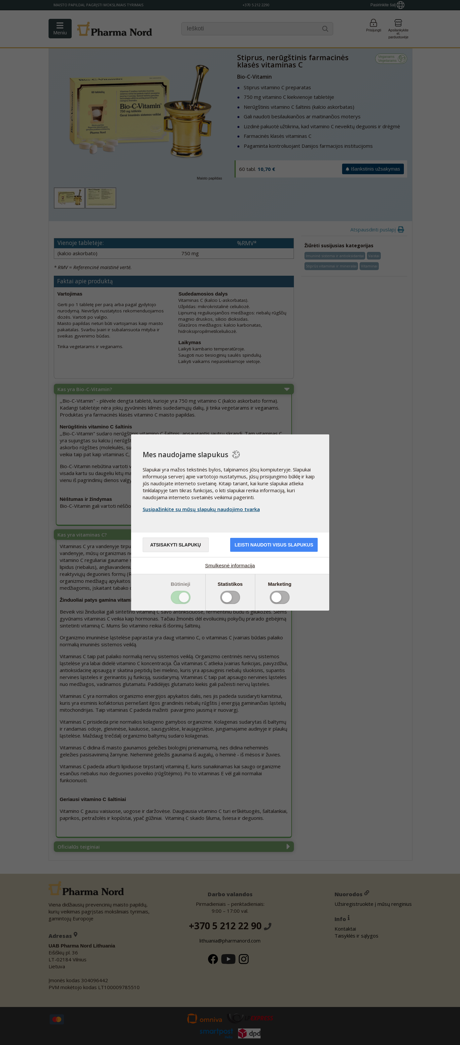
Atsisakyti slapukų (175, 544)
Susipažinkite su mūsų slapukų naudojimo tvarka (201, 509)
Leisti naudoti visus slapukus (273, 544)
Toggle (181, 597)
